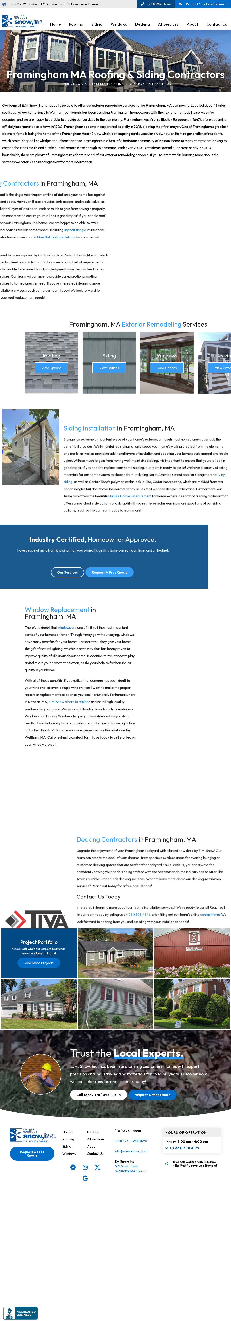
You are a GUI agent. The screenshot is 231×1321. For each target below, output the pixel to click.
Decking (142, 25)
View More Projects (39, 1049)
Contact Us (95, 1271)
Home (55, 25)
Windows (119, 25)
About (192, 25)
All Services (168, 25)
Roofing (76, 25)
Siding (96, 25)
